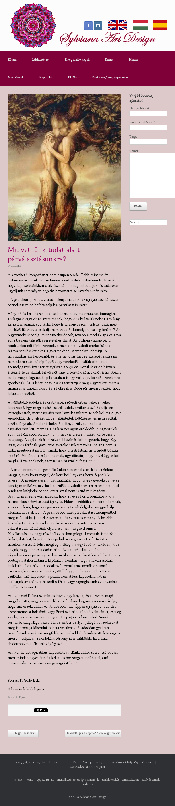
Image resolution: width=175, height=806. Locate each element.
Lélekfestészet (40, 60)
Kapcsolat (45, 77)
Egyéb (22, 697)
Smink (109, 60)
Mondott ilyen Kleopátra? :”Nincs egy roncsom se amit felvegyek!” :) (108, 733)
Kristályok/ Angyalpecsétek (110, 77)
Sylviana (16, 265)
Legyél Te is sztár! (23, 733)
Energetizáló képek (77, 60)
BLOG (72, 77)
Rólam (12, 60)
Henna (133, 60)
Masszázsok (16, 77)
